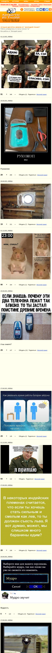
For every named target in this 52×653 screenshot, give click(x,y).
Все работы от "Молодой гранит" (11, 31)
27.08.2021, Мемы (6, 388)
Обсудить (22, 479)
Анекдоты (5, 1)
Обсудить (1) (23, 285)
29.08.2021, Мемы (6, 181)
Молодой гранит (42, 94)
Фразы (36, 1)
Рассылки (15, 6)
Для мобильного (23, 4)
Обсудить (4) (22, 614)
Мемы (26, 1)
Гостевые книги (35, 6)
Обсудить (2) (23, 94)
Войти (40, 4)
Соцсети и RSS (24, 6)
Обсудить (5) (23, 550)
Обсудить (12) (23, 350)
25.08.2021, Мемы (6, 101)
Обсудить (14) (23, 175)
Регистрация (47, 4)
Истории (15, 1)
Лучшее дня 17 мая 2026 (9, 4)
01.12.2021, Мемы (6, 36)
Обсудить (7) (23, 224)
